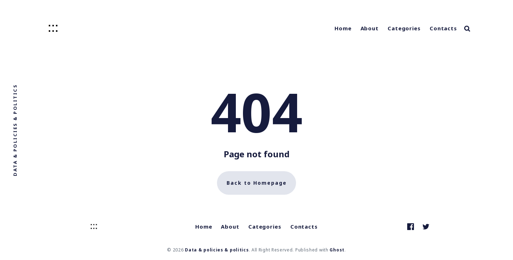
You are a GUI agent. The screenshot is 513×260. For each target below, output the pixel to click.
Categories (404, 28)
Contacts (443, 28)
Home (343, 28)
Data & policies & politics (217, 250)
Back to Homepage (257, 182)
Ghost (337, 250)
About (370, 28)
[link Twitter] (426, 226)
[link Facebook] (410, 226)
